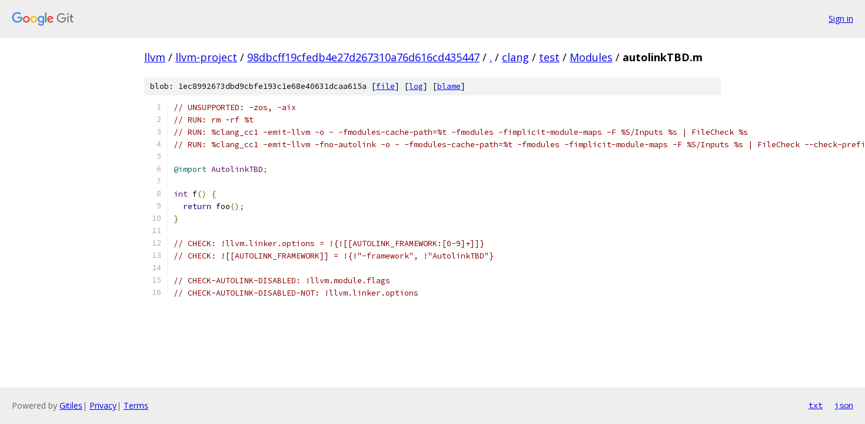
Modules (591, 57)
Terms (136, 405)
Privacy (103, 405)
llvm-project (206, 57)
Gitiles (70, 405)
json (843, 405)
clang (515, 57)
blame (449, 86)
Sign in (841, 18)
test (549, 57)
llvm (154, 57)
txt (816, 405)
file (385, 86)
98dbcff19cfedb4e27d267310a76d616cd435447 (363, 57)
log (416, 86)
